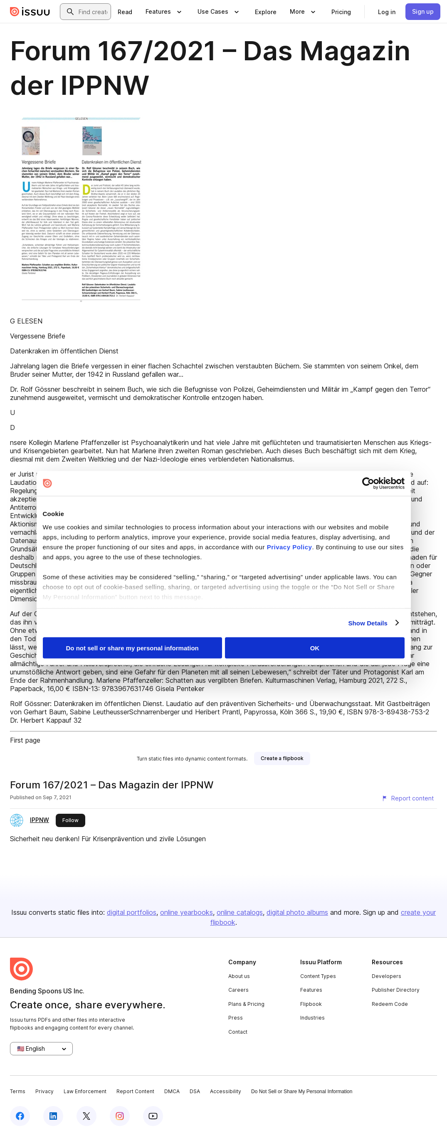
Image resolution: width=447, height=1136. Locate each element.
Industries (312, 1018)
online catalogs (240, 912)
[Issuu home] (30, 11)
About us (239, 976)
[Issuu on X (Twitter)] (86, 1116)
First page (25, 740)
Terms (17, 1091)
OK (315, 648)
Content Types (318, 976)
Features (311, 990)
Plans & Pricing (246, 1004)
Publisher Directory (396, 990)
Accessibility (225, 1091)
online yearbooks (186, 912)
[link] (125, 11)
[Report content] (407, 798)
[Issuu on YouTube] (153, 1116)
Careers (238, 990)
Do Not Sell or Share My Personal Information (301, 1091)
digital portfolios (131, 912)
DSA (195, 1091)
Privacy (44, 1091)
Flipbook (311, 1004)
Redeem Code (390, 1004)
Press (235, 1018)
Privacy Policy (289, 546)
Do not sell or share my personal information (132, 648)
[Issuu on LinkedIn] (53, 1116)
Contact (237, 1032)
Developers (386, 976)
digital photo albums (297, 912)
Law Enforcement (85, 1091)
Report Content (135, 1091)
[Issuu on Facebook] (20, 1116)
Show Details (368, 622)
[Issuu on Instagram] (120, 1116)
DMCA (172, 1091)
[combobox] (93, 12)
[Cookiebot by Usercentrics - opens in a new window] (368, 483)
